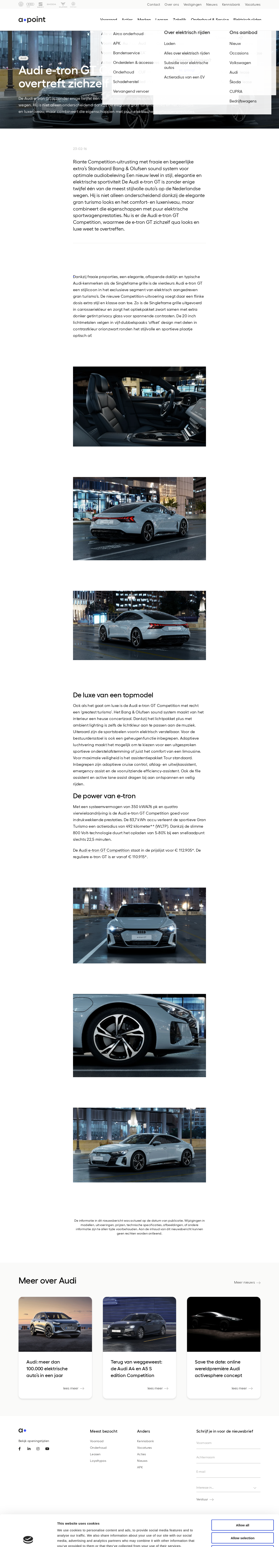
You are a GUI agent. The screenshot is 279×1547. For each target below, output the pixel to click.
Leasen (95, 1454)
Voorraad (97, 1441)
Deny (243, 1519)
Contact (153, 4)
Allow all (242, 1493)
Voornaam (204, 1443)
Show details (229, 1538)
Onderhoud (98, 1447)
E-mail (200, 1471)
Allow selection (242, 1506)
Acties (141, 1454)
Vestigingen (193, 4)
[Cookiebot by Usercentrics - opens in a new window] (28, 1538)
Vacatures (253, 4)
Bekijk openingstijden (34, 1441)
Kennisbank (231, 4)
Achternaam (205, 1457)
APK (140, 1467)
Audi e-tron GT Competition (104, 850)
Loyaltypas (98, 1460)
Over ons (172, 4)
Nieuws (212, 4)
